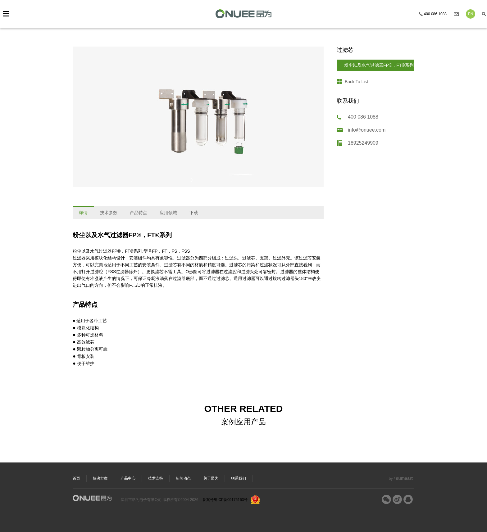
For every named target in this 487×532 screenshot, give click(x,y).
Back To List (356, 81)
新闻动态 (183, 478)
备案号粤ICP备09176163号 (225, 500)
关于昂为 (210, 478)
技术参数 (108, 212)
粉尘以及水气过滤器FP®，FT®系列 (379, 65)
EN (470, 14)
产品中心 (128, 478)
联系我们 (238, 478)
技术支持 (155, 478)
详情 (83, 212)
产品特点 (138, 212)
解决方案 (100, 478)
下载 (193, 212)
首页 (76, 478)
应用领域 (168, 212)
